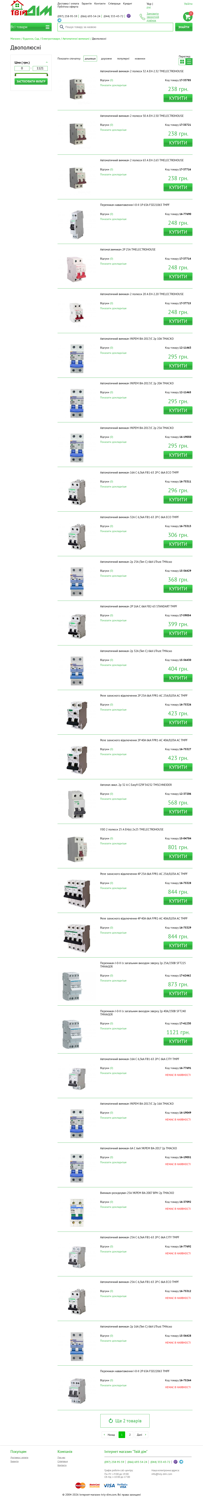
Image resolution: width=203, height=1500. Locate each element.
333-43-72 (113, 16)
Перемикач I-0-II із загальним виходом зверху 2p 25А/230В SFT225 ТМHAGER (143, 964)
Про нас (61, 1457)
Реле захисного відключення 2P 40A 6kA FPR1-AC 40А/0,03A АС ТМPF (144, 740)
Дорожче (106, 58)
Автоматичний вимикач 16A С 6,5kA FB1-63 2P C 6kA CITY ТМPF (139, 1059)
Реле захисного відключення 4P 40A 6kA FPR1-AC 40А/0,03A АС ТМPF (144, 918)
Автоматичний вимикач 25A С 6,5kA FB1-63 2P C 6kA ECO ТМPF (139, 1282)
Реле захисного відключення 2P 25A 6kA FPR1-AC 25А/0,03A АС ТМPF (144, 695)
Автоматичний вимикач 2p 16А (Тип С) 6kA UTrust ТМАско (136, 1326)
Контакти (100, 3)
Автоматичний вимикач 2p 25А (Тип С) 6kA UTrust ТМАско (136, 562)
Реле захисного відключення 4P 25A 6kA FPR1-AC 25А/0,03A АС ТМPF (144, 874)
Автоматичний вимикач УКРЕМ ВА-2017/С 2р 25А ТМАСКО (137, 428)
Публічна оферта (68, 6)
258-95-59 (67, 16)
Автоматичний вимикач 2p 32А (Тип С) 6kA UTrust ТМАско (136, 651)
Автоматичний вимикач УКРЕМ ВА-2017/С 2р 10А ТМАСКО (137, 338)
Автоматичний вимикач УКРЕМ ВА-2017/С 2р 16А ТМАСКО (137, 1103)
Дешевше (90, 58)
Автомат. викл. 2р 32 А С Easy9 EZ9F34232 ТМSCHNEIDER (136, 785)
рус (149, 7)
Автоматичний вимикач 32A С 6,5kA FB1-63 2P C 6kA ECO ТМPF (139, 517)
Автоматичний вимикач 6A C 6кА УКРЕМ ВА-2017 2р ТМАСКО (138, 1148)
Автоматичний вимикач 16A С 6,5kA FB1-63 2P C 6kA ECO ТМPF (139, 472)
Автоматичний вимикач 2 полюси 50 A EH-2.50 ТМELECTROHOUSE (142, 116)
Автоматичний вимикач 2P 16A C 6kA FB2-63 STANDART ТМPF (138, 606)
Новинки (140, 58)
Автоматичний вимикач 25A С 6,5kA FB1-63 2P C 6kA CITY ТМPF (139, 1237)
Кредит (127, 3)
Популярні (123, 58)
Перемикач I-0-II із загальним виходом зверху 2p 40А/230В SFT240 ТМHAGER (143, 1012)
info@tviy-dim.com (161, 1474)
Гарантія (87, 3)
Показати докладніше (113, 85)
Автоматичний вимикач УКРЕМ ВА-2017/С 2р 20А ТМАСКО (137, 383)
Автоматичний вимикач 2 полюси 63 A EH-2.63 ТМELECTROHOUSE (142, 160)
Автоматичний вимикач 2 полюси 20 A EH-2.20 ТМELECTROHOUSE (142, 294)
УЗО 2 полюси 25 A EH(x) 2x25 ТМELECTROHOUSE (131, 829)
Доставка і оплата (68, 3)
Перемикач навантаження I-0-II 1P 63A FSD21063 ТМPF (135, 205)
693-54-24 (90, 16)
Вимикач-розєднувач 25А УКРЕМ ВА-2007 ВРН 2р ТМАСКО (137, 1193)
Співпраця (114, 3)
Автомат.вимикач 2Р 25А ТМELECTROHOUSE (128, 249)
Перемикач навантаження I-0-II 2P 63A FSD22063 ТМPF (135, 1371)
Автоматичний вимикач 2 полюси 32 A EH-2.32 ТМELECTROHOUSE (142, 71)
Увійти (188, 4)
